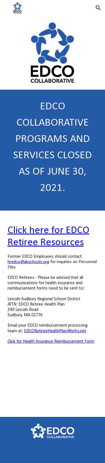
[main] (52, 150)
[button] (6, 7)
